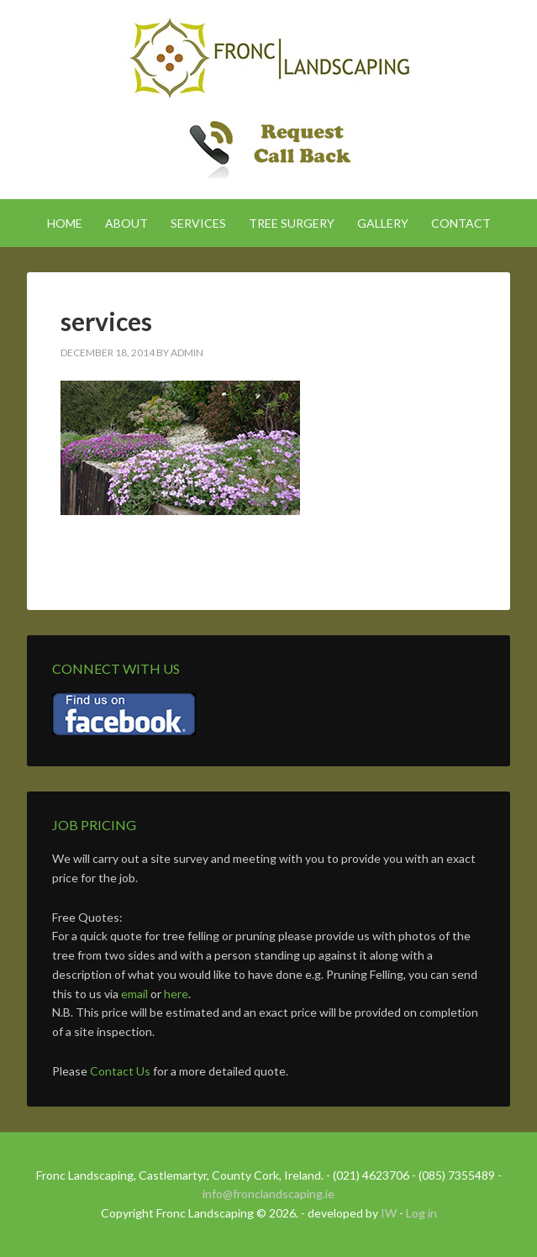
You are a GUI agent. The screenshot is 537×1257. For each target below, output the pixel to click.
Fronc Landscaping (268, 59)
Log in (421, 1213)
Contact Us (120, 1071)
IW (389, 1213)
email (134, 993)
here (176, 993)
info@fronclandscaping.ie (268, 1193)
